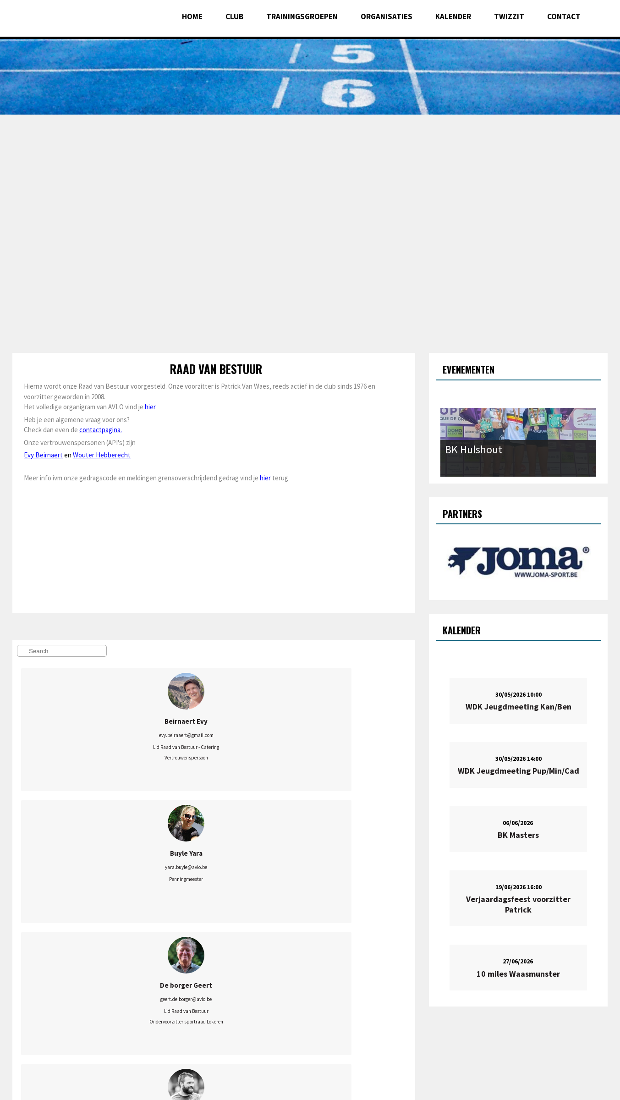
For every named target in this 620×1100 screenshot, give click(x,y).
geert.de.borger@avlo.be (223, 735)
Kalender (453, 16)
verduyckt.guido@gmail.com (223, 992)
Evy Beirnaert (43, 455)
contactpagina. (100, 429)
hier (150, 406)
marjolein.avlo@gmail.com (223, 863)
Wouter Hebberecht (102, 455)
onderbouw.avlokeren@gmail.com (306, 863)
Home (192, 16)
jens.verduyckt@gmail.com (306, 992)
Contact (564, 16)
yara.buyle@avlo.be (141, 735)
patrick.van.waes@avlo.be (58, 992)
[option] (310, 57)
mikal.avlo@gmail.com (140, 1002)
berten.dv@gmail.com (305, 745)
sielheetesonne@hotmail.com (141, 863)
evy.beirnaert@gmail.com (58, 735)
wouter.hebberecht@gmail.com (58, 863)
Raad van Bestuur (216, 368)
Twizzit (509, 16)
